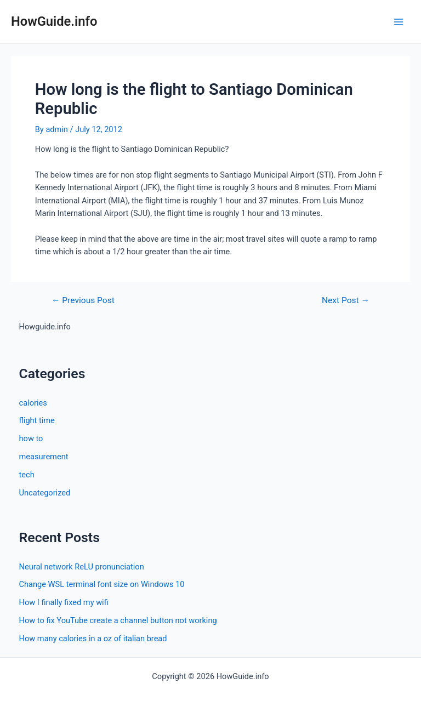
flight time (37, 420)
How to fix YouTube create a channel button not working (118, 620)
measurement (44, 456)
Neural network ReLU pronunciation (81, 567)
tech (27, 475)
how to (31, 438)
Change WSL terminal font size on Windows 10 (102, 584)
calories (33, 403)
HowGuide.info (54, 21)
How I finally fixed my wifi (64, 602)
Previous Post (83, 301)
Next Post (345, 301)
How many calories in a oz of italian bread (93, 638)
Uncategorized (45, 493)
